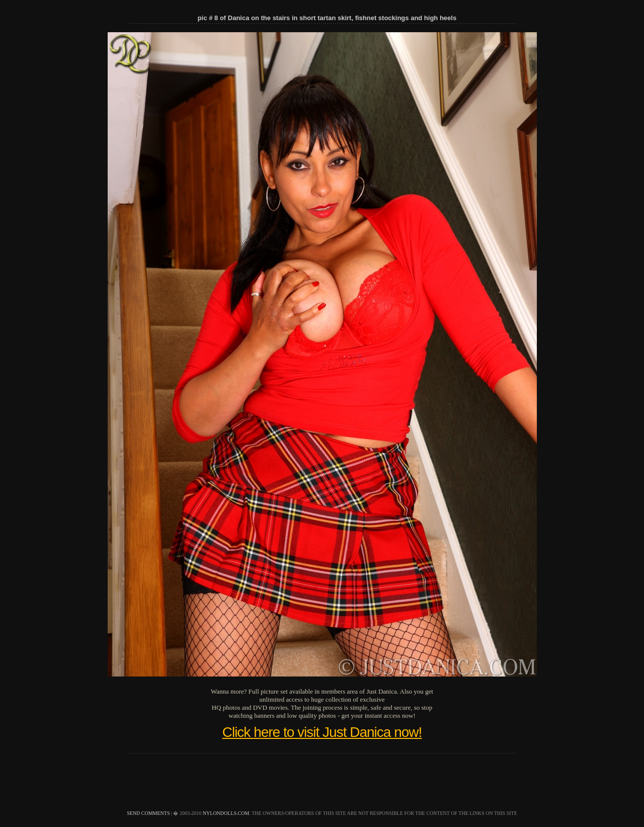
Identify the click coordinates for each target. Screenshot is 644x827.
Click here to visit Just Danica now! (322, 732)
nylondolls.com (226, 813)
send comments (148, 813)
